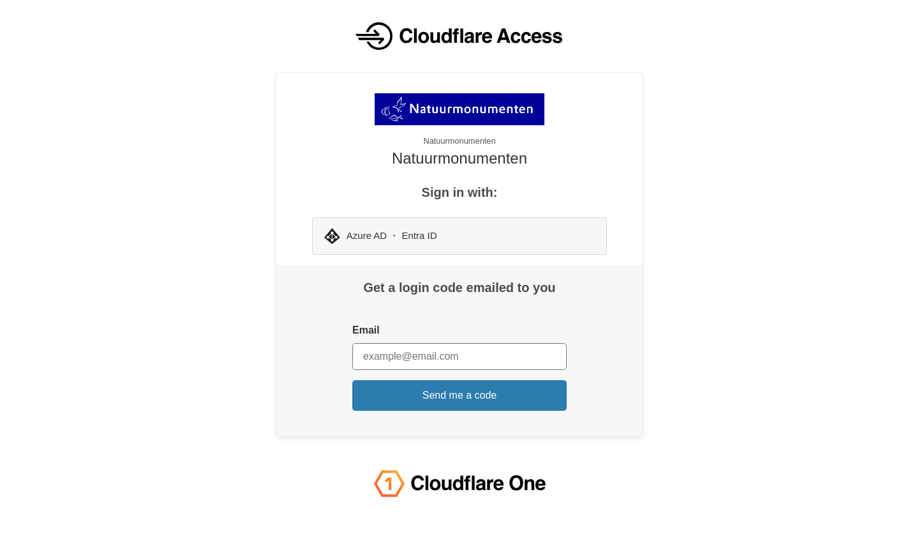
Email (366, 330)
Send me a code (459, 395)
